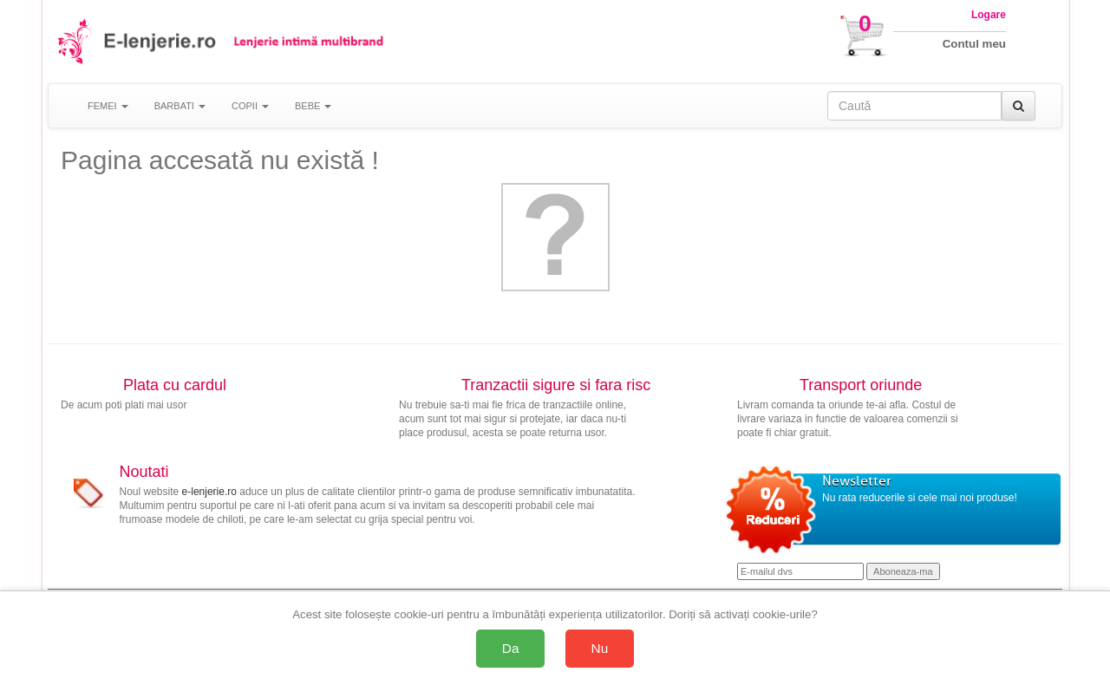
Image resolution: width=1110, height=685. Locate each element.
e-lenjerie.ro (209, 492)
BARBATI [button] (180, 106)
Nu (600, 648)
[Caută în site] (914, 106)
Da (510, 648)
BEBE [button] (313, 106)
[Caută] (1018, 106)
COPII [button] (250, 106)
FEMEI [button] (108, 106)
